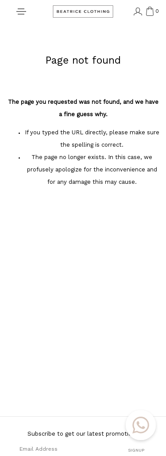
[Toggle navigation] (21, 11)
